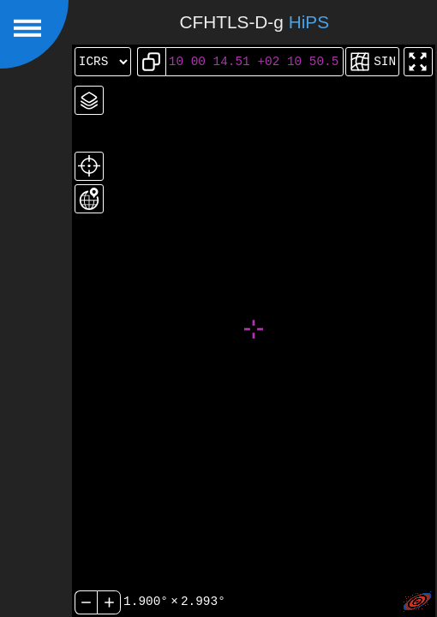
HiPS (309, 22)
